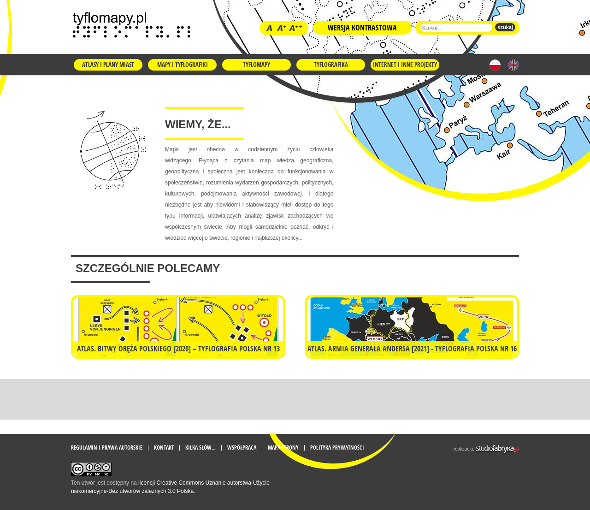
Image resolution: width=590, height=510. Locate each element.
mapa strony (283, 448)
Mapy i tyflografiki (182, 64)
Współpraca (241, 448)
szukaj (505, 27)
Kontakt (164, 448)
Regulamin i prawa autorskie (106, 448)
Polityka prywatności (337, 448)
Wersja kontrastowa (362, 28)
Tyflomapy (256, 64)
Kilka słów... (200, 448)
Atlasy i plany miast (108, 64)
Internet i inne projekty (405, 64)
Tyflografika (331, 64)
